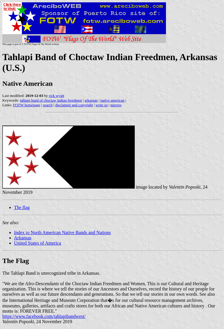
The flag (22, 207)
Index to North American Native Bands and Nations (62, 232)
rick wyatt (56, 95)
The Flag (15, 260)
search (47, 105)
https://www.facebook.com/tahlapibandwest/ (43, 316)
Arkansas (23, 237)
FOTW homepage (26, 105)
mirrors (115, 105)
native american (112, 100)
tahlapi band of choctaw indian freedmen (51, 100)
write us (102, 105)
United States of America (37, 243)
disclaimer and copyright (74, 105)
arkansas (91, 100)
